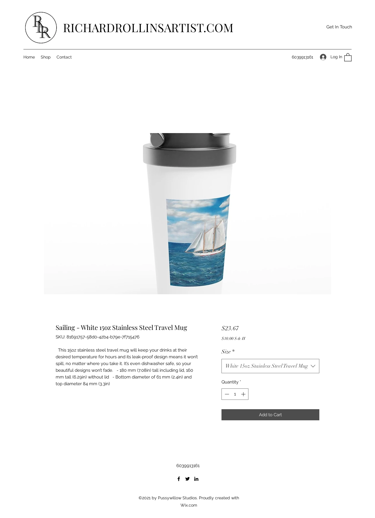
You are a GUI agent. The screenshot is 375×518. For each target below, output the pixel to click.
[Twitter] (187, 479)
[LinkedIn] (196, 479)
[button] (339, 27)
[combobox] (270, 366)
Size (227, 351)
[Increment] (244, 394)
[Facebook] (179, 479)
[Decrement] (226, 394)
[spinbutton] (235, 394)
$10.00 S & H (233, 338)
